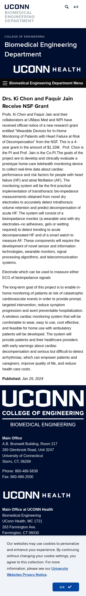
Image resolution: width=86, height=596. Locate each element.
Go (5, 83)
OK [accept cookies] (66, 587)
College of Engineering (25, 36)
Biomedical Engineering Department (41, 50)
